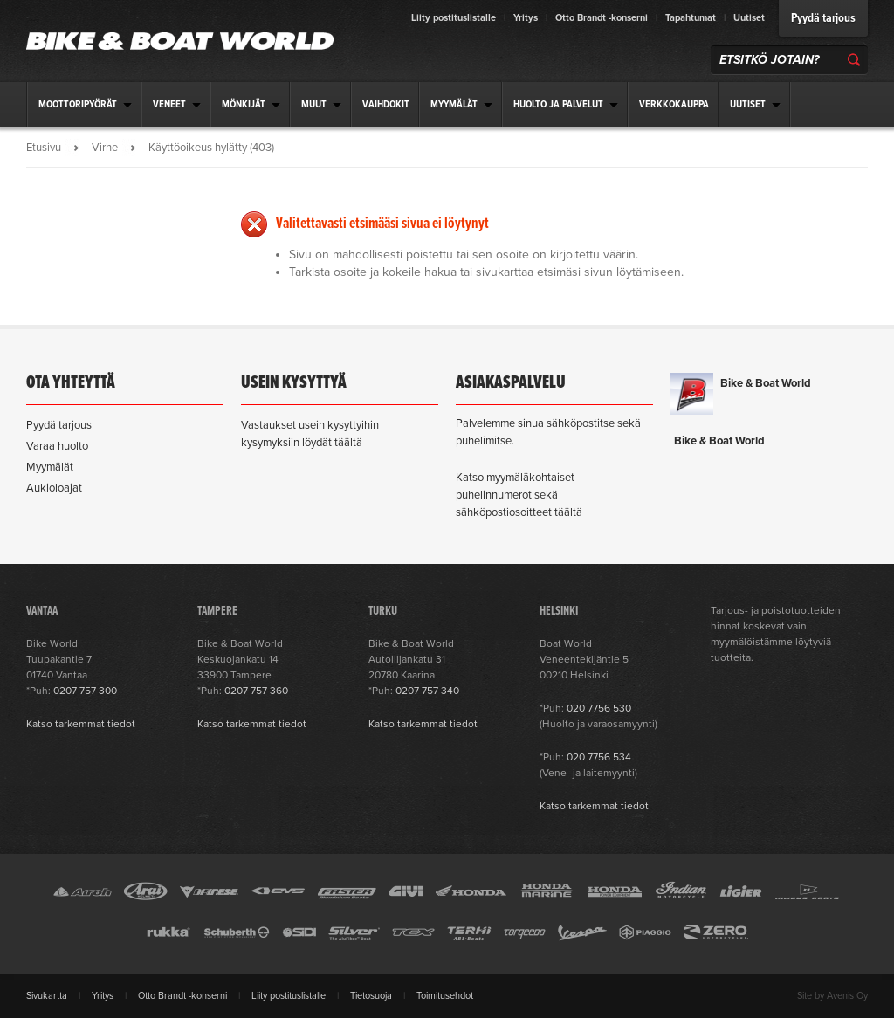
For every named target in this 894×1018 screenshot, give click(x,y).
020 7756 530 (599, 708)
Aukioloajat (54, 488)
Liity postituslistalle (453, 18)
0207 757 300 (85, 690)
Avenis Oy (847, 995)
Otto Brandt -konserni (601, 18)
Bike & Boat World (765, 383)
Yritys (525, 18)
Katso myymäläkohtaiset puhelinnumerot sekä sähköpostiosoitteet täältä (519, 495)
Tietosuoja (371, 995)
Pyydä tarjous (823, 18)
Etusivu (43, 148)
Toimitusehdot (444, 995)
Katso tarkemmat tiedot (80, 724)
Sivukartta (46, 995)
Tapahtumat (690, 18)
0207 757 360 (256, 690)
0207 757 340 (427, 690)
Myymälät (49, 467)
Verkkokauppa (674, 105)
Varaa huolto (57, 446)
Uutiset (749, 18)
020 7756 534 (599, 757)
